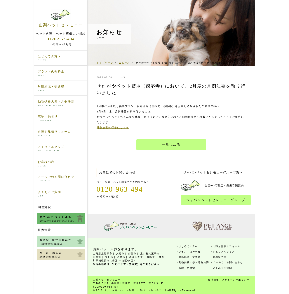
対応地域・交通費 (61, 88)
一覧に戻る (171, 144)
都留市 (132, 253)
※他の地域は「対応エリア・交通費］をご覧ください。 (127, 264)
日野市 (97, 257)
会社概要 (213, 279)
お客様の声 (61, 163)
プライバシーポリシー (235, 279)
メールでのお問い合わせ (61, 178)
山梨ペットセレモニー (61, 18)
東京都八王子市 (150, 253)
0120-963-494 (61, 39)
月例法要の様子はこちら (113, 127)
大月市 (120, 253)
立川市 (109, 257)
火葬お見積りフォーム (61, 133)
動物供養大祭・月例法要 (61, 103)
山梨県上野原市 (102, 253)
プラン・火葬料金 (61, 73)
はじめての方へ (61, 58)
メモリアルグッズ (61, 148)
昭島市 (121, 257)
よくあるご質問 (61, 193)
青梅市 (151, 257)
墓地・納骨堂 (61, 118)
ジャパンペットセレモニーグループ (215, 200)
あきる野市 (136, 257)
